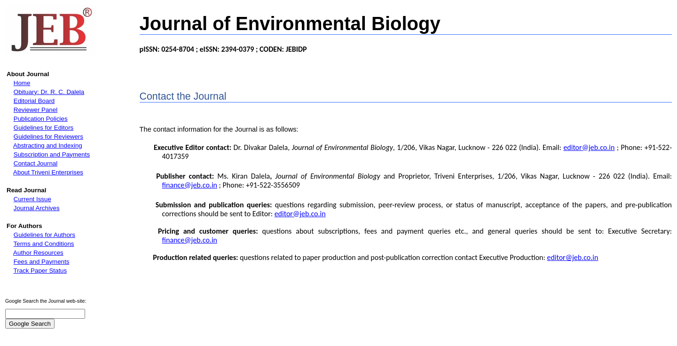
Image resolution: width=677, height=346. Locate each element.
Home (22, 82)
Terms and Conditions (44, 243)
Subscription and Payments (52, 154)
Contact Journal (35, 163)
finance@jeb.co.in (189, 185)
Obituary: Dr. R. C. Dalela (49, 91)
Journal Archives (37, 208)
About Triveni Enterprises (48, 172)
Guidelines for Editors (43, 127)
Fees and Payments (42, 261)
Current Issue (32, 199)
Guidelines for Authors (44, 234)
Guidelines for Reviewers (48, 136)
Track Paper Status (40, 270)
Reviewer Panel (35, 109)
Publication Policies (41, 118)
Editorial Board (34, 100)
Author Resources (38, 252)
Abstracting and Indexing (47, 145)
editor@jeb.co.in (588, 147)
